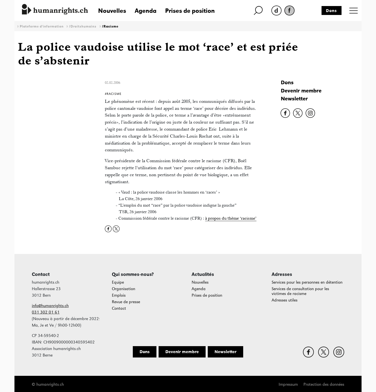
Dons (331, 10)
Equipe (118, 282)
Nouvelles (112, 10)
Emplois (119, 295)
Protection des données (323, 384)
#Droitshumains (82, 26)
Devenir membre (301, 91)
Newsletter (294, 99)
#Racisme (110, 26)
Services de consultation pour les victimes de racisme (300, 291)
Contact (119, 308)
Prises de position (190, 10)
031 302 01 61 (46, 312)
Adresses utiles (284, 300)
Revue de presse (126, 301)
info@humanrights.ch (50, 305)
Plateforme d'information (42, 26)
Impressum (288, 384)
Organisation (123, 288)
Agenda (145, 10)
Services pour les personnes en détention (307, 282)
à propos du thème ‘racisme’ (230, 218)
